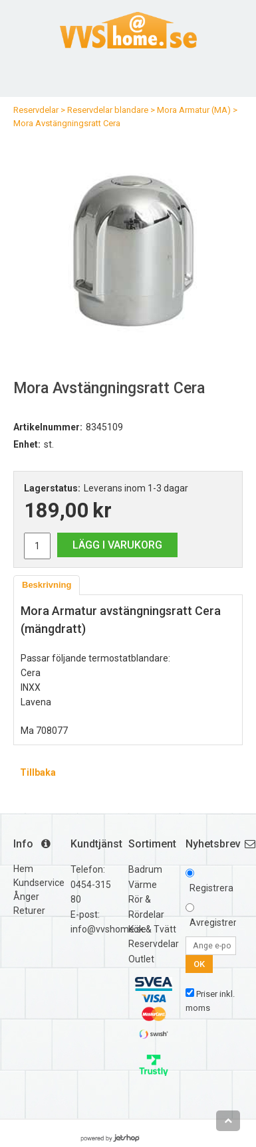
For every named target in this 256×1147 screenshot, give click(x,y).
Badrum (145, 869)
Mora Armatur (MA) (194, 110)
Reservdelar (36, 110)
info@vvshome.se (108, 929)
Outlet (141, 959)
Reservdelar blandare (107, 110)
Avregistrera (216, 922)
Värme (142, 884)
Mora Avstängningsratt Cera (66, 123)
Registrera (211, 888)
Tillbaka (38, 772)
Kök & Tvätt (152, 929)
